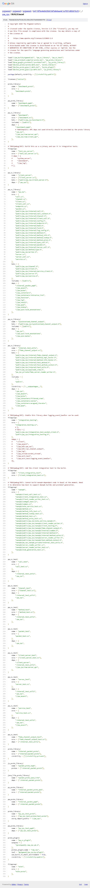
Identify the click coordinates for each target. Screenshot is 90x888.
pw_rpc (5, 14)
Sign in (85, 4)
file (49, 20)
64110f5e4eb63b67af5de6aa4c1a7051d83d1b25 (56, 11)
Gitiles (14, 884)
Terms (26, 884)
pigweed (6, 11)
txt (80, 884)
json (86, 884)
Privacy (20, 884)
